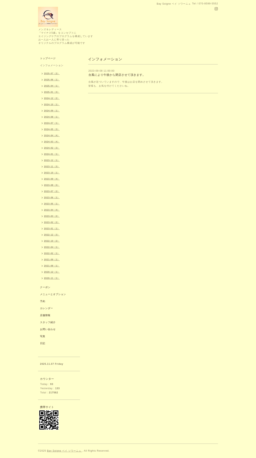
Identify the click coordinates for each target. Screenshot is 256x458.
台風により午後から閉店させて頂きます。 (116, 74)
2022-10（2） (52, 241)
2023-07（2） (52, 191)
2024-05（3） (52, 129)
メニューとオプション (53, 294)
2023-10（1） (52, 172)
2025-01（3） (52, 92)
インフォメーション (51, 65)
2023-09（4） (52, 179)
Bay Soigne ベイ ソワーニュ (64, 450)
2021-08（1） (52, 266)
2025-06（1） (52, 79)
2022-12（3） (52, 235)
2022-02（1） (52, 253)
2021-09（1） (52, 259)
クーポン (45, 287)
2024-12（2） (52, 98)
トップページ (48, 58)
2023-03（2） (52, 216)
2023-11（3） (52, 166)
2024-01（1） (52, 154)
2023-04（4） (52, 210)
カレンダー (46, 308)
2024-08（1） (52, 117)
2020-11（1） (52, 278)
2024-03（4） (52, 141)
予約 (42, 301)
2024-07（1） (52, 123)
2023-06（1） (52, 197)
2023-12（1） (52, 160)
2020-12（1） (52, 272)
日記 (42, 343)
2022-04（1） (52, 247)
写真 (42, 336)
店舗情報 (45, 315)
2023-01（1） (52, 228)
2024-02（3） (52, 148)
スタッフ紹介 (48, 322)
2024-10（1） (52, 104)
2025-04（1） (52, 86)
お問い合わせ (48, 329)
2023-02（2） (52, 222)
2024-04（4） (52, 135)
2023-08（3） (52, 185)
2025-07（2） (52, 73)
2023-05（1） (52, 203)
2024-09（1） (52, 110)
